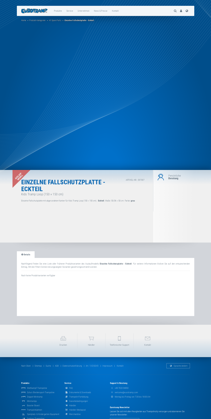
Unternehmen (83, 11)
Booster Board (33, 405)
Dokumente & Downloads (77, 392)
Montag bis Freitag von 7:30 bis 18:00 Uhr (130, 396)
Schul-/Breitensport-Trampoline (41, 392)
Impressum (107, 366)
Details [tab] (25, 254)
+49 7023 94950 (119, 388)
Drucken (63, 340)
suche (48, 366)
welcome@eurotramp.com (124, 392)
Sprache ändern (178, 366)
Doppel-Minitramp (35, 396)
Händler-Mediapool (75, 410)
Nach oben (26, 366)
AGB (57, 366)
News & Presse (100, 11)
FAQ (68, 388)
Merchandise (72, 414)
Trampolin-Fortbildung (76, 396)
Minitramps (32, 401)
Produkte (58, 11)
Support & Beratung (118, 383)
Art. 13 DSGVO (92, 366)
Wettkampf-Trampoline (37, 388)
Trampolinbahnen (34, 410)
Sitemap (38, 366)
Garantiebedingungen (76, 401)
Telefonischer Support (119, 340)
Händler (91, 340)
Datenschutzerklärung (72, 366)
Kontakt (115, 11)
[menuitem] (58, 11)
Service (69, 11)
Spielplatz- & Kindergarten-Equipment (43, 414)
